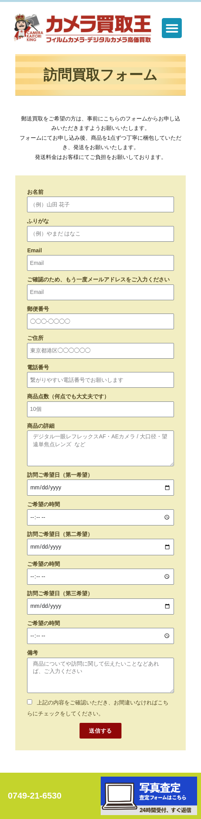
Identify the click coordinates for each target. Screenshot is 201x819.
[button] (172, 28)
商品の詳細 (40, 426)
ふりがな (38, 221)
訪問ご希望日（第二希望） (60, 534)
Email (34, 250)
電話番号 (38, 367)
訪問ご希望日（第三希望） (60, 593)
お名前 (35, 192)
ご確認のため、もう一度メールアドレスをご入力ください (98, 280)
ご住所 (35, 338)
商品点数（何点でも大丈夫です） (68, 397)
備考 (32, 652)
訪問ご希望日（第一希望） (60, 475)
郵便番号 (38, 309)
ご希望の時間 (43, 504)
